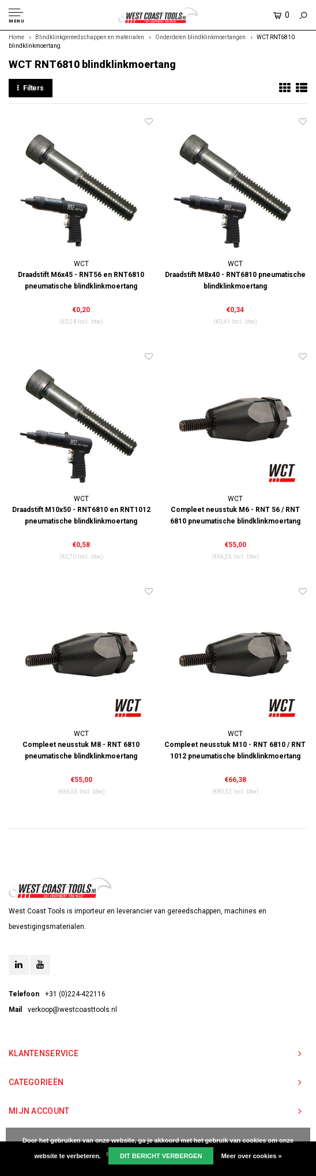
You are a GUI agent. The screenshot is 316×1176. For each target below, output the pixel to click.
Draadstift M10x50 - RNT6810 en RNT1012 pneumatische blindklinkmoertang (81, 515)
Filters (30, 88)
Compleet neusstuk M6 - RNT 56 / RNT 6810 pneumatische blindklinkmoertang (235, 515)
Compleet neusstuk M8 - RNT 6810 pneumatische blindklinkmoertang (81, 750)
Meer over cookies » (251, 1155)
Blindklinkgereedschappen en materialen (89, 37)
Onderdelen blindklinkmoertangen (200, 37)
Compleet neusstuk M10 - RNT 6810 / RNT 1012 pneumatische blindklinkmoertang (235, 750)
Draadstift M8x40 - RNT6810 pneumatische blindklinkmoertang (235, 280)
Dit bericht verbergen (161, 1155)
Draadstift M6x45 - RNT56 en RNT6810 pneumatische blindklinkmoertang (81, 280)
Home (16, 37)
